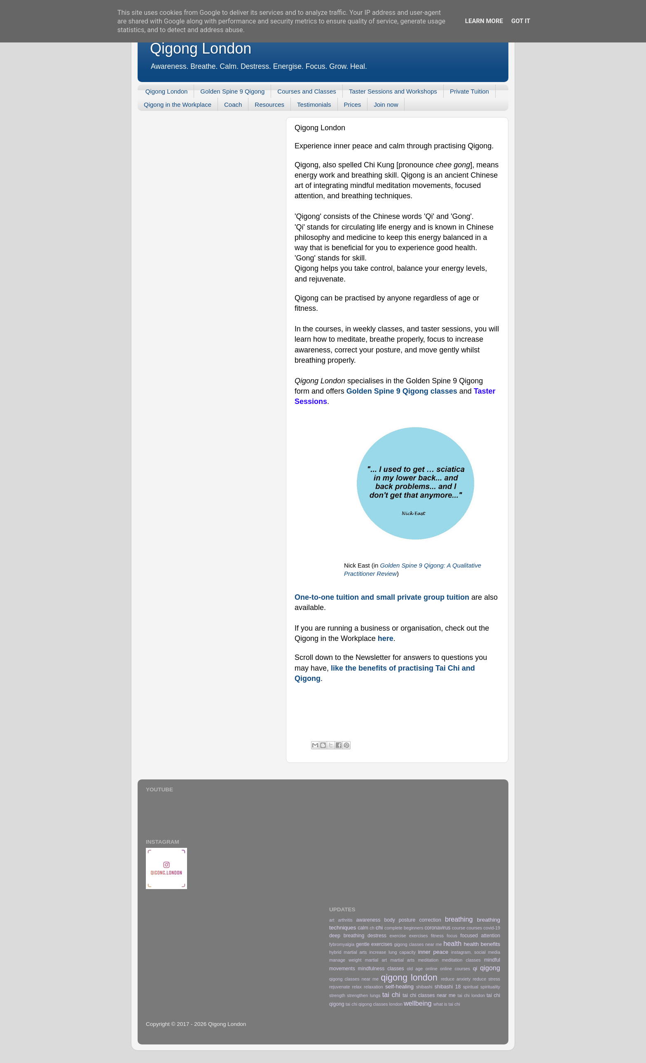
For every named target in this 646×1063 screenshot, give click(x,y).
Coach (233, 104)
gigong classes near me (418, 944)
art (332, 920)
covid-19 (491, 927)
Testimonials (314, 104)
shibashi (424, 986)
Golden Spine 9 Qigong (232, 91)
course (458, 927)
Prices (352, 104)
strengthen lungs (363, 995)
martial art (376, 959)
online (432, 968)
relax (357, 986)
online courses (455, 968)
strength (337, 995)
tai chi (391, 994)
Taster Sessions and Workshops (393, 91)
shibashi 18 (448, 987)
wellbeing (418, 1003)
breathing (459, 919)
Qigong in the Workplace (177, 104)
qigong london (409, 977)
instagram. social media (475, 952)
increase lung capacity (392, 952)
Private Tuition (469, 91)
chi (379, 928)
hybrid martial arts (348, 952)
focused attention (480, 936)
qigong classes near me (354, 978)
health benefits (481, 944)
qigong (490, 967)
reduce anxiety (455, 978)
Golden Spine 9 (373, 391)
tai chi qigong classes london (374, 1004)
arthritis (345, 920)
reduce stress (486, 978)
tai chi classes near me (429, 995)
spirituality (490, 986)
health (452, 943)
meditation (428, 959)
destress (376, 936)
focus (452, 935)
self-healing (399, 986)
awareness (368, 920)
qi (475, 968)
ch (372, 927)
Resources (269, 104)
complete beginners (403, 927)
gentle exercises (374, 944)
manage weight (345, 959)
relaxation (373, 986)
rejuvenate (339, 986)
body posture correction (412, 920)
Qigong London (200, 48)
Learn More (484, 21)
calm (363, 928)
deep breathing (346, 936)
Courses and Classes (306, 91)
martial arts (402, 959)
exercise (397, 935)
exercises (418, 935)
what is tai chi (446, 1004)
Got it (520, 21)
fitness (437, 935)
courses (474, 927)
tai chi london (471, 995)
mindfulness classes (381, 968)
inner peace (433, 952)
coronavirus (437, 928)
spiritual (470, 986)
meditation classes (461, 959)
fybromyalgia (341, 944)
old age (415, 968)
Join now (386, 104)
